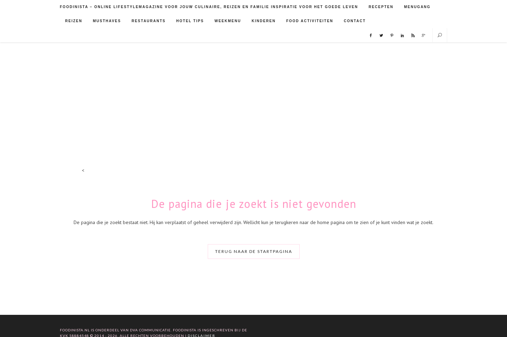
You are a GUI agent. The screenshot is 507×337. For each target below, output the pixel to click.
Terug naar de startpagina (253, 251)
